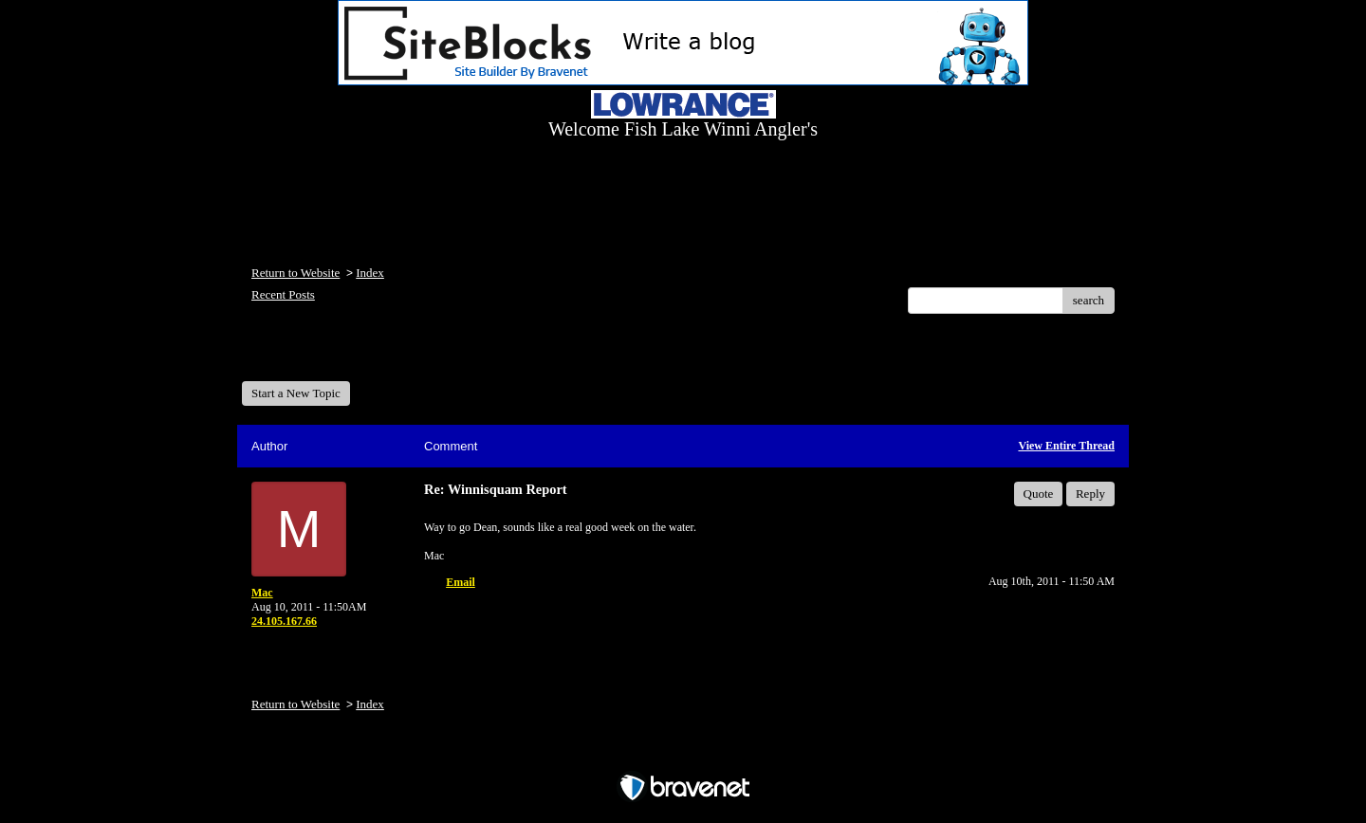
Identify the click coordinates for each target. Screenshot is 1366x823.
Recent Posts (283, 294)
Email (460, 582)
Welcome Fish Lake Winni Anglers (344, 354)
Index (370, 272)
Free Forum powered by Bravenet (683, 754)
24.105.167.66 (284, 621)
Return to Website (295, 272)
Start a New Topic (296, 393)
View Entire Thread (1066, 445)
